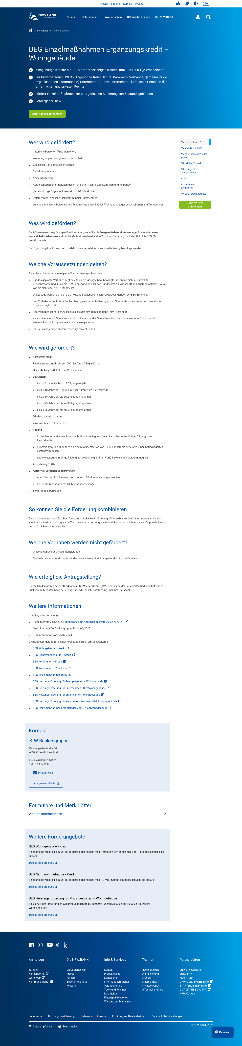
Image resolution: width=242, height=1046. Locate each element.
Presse (139, 3)
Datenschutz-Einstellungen (167, 1016)
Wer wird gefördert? (191, 142)
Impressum (35, 1016)
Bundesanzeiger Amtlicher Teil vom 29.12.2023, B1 (96, 621)
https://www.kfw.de (44, 785)
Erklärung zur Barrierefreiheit (128, 1016)
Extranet (33, 969)
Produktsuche (112, 973)
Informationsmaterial (116, 981)
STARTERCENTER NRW (195, 985)
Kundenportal (38, 973)
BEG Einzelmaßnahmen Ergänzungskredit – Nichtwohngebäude (72, 708)
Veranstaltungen (113, 985)
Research (71, 985)
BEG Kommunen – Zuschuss (52, 668)
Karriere (127, 3)
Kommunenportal (41, 981)
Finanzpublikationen (116, 997)
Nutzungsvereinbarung (61, 1016)
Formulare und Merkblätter (188, 186)
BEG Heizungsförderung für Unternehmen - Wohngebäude (68, 694)
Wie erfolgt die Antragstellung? (189, 171)
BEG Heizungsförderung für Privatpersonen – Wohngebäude (70, 681)
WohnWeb (37, 977)
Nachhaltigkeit (150, 969)
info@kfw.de (43, 773)
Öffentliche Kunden (138, 17)
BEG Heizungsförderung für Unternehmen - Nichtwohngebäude (71, 688)
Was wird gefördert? (191, 148)
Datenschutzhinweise (93, 1016)
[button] (223, 1032)
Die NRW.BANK (164, 17)
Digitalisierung (150, 973)
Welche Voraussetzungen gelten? (194, 156)
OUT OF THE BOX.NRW (195, 989)
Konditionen (111, 977)
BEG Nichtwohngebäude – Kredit (54, 655)
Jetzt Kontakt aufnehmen (47, 113)
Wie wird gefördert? (191, 163)
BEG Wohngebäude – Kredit (51, 648)
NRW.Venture (187, 993)
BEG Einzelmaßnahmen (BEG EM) (54, 674)
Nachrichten (111, 993)
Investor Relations (109, 3)
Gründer (72, 17)
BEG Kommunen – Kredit (49, 661)
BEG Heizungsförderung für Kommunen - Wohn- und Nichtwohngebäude (77, 701)
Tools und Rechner (115, 989)
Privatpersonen (113, 17)
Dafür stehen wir (76, 969)
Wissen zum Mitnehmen (118, 1001)
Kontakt (185, 178)
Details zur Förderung (41, 862)
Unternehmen (90, 17)
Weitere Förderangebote (193, 193)
